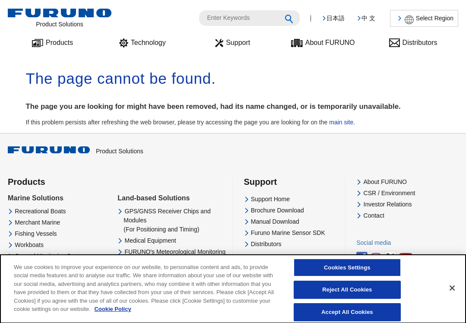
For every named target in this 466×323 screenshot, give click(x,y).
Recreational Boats (40, 211)
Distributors (420, 42)
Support (238, 42)
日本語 (336, 18)
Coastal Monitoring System (51, 256)
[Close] (452, 293)
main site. (342, 122)
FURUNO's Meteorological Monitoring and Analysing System (174, 256)
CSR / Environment (389, 193)
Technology (148, 42)
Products (59, 42)
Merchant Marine (37, 222)
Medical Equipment (150, 240)
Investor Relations (388, 204)
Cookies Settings (347, 273)
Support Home (270, 199)
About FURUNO (330, 42)
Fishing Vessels (36, 233)
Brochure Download (277, 210)
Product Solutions (75, 151)
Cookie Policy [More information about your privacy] (112, 315)
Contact (374, 215)
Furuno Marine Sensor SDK (288, 232)
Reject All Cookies (347, 295)
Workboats (29, 244)
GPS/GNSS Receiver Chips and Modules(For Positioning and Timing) (167, 220)
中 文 (368, 18)
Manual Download (275, 221)
